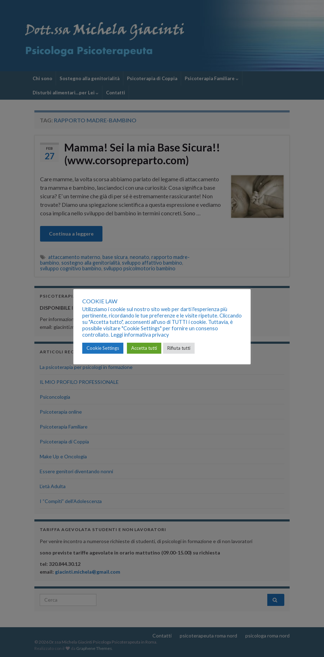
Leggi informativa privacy (140, 335)
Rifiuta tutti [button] (178, 348)
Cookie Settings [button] (102, 348)
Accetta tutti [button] (144, 348)
